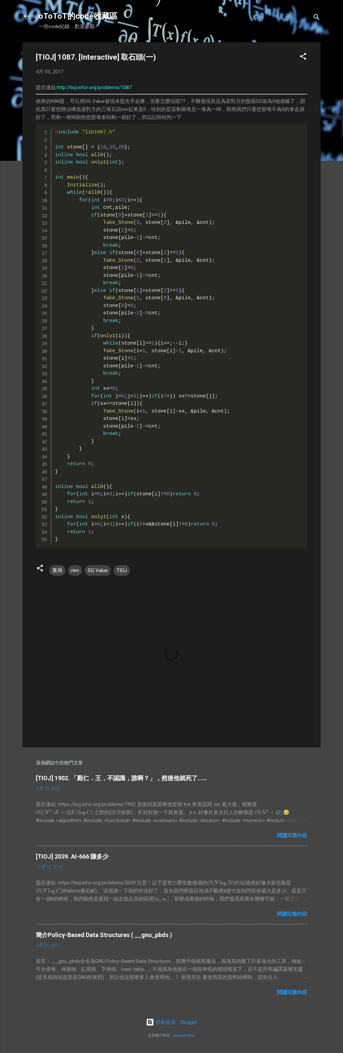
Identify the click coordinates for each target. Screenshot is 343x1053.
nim (75, 570)
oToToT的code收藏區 (78, 16)
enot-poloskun (184, 1035)
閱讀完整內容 (292, 835)
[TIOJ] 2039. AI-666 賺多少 (72, 856)
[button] (303, 57)
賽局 (57, 570)
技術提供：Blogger (171, 1022)
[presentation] (64, 812)
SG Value (98, 570)
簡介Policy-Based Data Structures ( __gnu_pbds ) (104, 934)
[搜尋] (317, 18)
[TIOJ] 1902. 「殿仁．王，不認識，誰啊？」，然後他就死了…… (121, 778)
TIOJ (122, 570)
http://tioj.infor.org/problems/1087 (94, 87)
